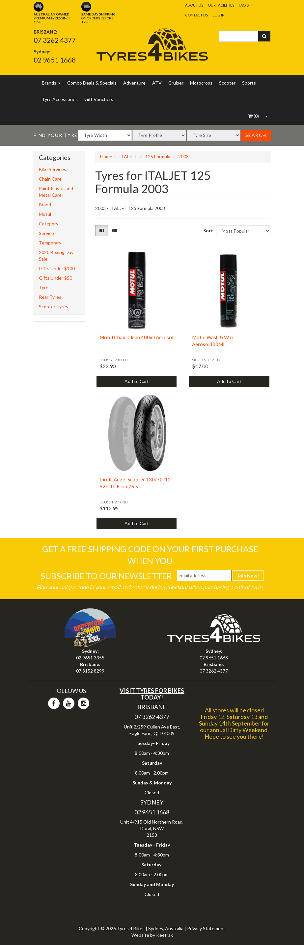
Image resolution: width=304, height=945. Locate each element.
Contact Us (196, 15)
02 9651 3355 (90, 657)
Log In (218, 15)
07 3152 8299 (90, 671)
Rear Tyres (50, 297)
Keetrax (164, 935)
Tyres (45, 287)
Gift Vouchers (98, 99)
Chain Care (50, 179)
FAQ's (244, 5)
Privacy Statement (206, 928)
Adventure (134, 83)
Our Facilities (221, 5)
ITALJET (128, 156)
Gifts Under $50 (55, 278)
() (253, 116)
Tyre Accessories (60, 99)
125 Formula (157, 156)
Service (46, 233)
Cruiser (175, 83)
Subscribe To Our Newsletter (106, 576)
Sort (207, 230)
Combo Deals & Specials (92, 83)
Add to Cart (136, 381)
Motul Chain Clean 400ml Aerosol (136, 337)
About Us (194, 5)
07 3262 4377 (55, 40)
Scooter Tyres (53, 306)
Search (255, 135)
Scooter (227, 83)
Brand (45, 204)
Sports (249, 83)
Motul (45, 214)
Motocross (201, 83)
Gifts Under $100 (57, 268)
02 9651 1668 (55, 60)
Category (48, 223)
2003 (183, 156)
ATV (157, 83)
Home (106, 156)
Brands (51, 83)
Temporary (50, 242)
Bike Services (52, 169)
